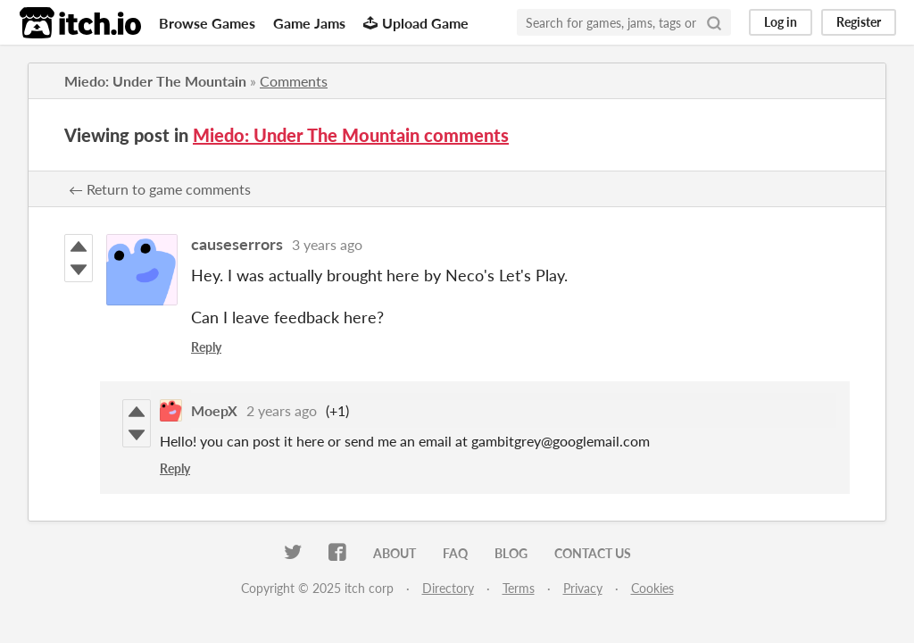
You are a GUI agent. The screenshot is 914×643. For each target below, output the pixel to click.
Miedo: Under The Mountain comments (351, 135)
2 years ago (281, 410)
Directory (448, 588)
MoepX (214, 410)
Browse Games (207, 22)
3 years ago (327, 244)
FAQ (455, 553)
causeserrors (237, 244)
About (394, 553)
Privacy (582, 588)
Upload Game (416, 22)
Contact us (592, 553)
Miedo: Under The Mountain (155, 80)
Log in (780, 21)
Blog (511, 553)
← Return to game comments (160, 188)
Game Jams (309, 22)
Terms (519, 588)
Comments (294, 80)
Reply (206, 347)
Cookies (652, 588)
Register (858, 21)
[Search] (714, 22)
